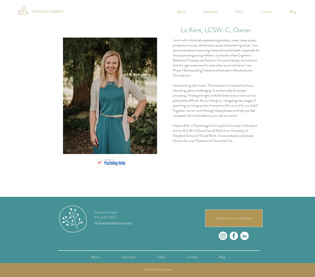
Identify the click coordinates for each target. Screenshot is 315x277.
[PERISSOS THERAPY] (47, 11)
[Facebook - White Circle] (233, 236)
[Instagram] (223, 236)
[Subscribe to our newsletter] (233, 218)
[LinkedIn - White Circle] (244, 236)
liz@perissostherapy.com (113, 222)
